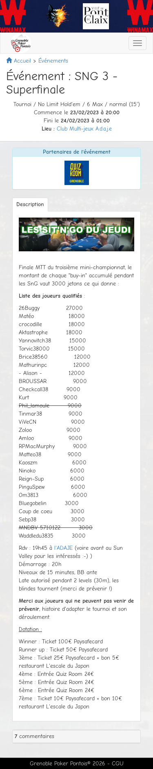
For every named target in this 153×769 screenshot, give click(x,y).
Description (30, 204)
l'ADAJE (63, 548)
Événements (53, 60)
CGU (118, 763)
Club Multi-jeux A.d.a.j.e (84, 128)
